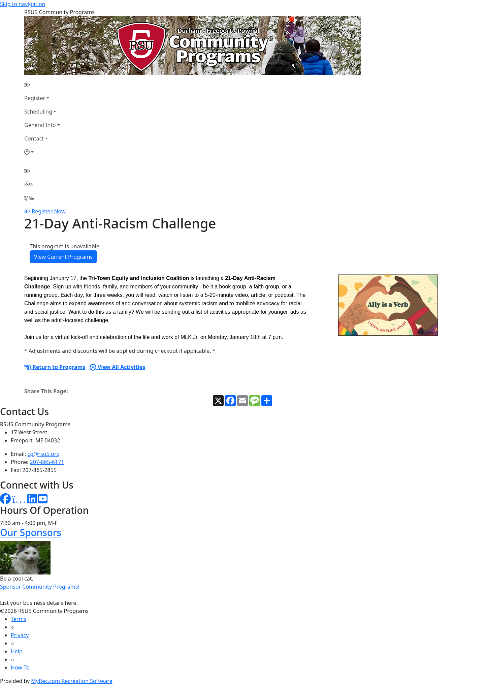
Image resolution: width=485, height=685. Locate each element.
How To (20, 667)
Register (34, 98)
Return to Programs (54, 367)
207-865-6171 (47, 462)
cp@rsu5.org (44, 454)
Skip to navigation (22, 4)
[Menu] (29, 198)
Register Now (48, 211)
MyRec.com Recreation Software (71, 681)
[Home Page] (42, 84)
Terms (18, 619)
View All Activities (118, 367)
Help (17, 651)
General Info (40, 125)
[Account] (42, 152)
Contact (34, 138)
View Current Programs (63, 256)
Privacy (20, 635)
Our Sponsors (30, 532)
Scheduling (38, 111)
